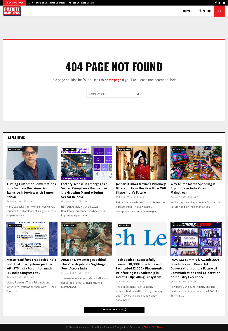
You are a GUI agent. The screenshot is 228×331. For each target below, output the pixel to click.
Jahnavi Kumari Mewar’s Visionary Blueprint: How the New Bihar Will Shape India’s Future (141, 188)
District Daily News (153, 327)
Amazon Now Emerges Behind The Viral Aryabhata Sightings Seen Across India (83, 264)
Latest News (15, 137)
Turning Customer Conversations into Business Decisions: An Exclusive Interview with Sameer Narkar (31, 190)
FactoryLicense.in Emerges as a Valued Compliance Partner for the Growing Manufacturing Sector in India (84, 190)
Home (187, 11)
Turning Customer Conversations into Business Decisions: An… (69, 3)
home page (113, 80)
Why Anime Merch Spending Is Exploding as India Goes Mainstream (192, 188)
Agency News (15, 149)
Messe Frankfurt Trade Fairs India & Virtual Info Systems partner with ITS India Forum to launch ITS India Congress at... (31, 266)
